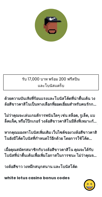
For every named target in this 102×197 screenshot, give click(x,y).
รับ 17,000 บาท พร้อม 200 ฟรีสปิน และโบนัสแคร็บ (51, 82)
